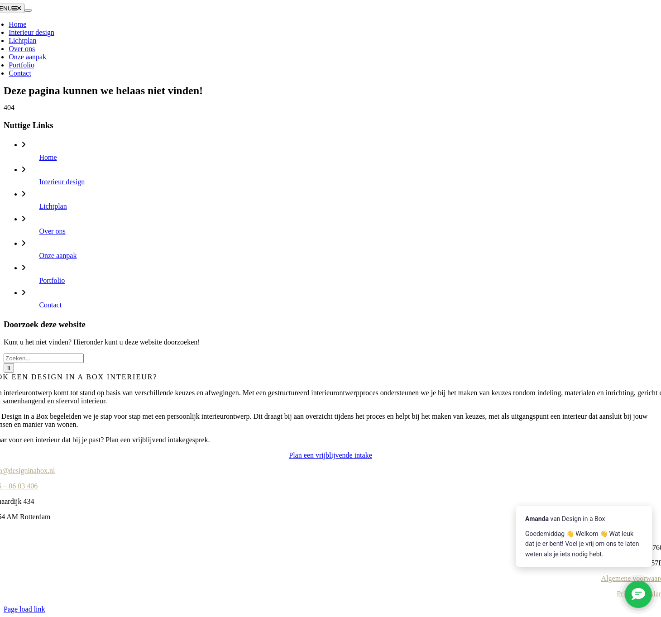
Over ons (52, 231)
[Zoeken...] (44, 358)
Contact (50, 305)
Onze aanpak (58, 255)
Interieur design (62, 182)
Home (48, 157)
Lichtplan (53, 206)
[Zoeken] (9, 368)
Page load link (24, 609)
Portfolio (52, 280)
